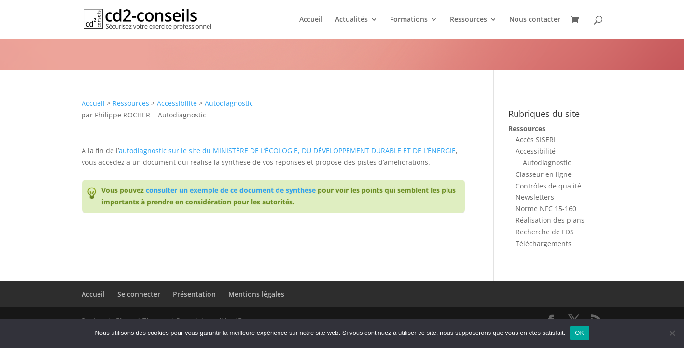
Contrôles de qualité (548, 185)
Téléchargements (544, 243)
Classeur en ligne (544, 174)
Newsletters (535, 197)
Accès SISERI (536, 139)
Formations (409, 20)
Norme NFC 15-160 (546, 208)
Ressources (468, 20)
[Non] (672, 333)
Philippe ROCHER (122, 114)
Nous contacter (534, 20)
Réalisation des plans (550, 220)
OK (579, 332)
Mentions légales (256, 294)
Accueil (310, 20)
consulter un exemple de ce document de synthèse (231, 190)
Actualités (351, 20)
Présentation (194, 294)
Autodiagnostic (229, 103)
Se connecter (138, 294)
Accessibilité (177, 103)
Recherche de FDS (545, 231)
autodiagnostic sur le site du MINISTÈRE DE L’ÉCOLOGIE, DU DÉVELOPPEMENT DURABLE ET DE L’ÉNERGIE (287, 150)
